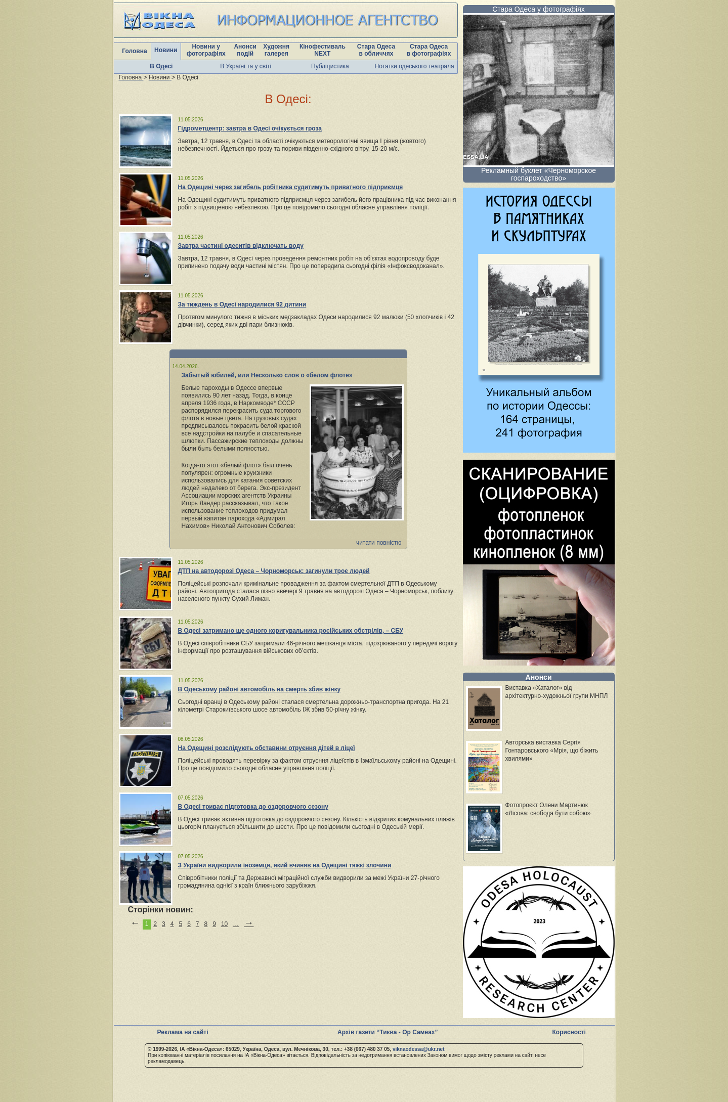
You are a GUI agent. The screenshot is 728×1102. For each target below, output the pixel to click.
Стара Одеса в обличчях (376, 50)
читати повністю (379, 542)
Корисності (569, 1032)
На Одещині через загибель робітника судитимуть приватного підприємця (290, 187)
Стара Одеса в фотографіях (429, 50)
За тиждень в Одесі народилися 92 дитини (242, 304)
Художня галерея (276, 50)
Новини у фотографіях (206, 50)
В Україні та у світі (245, 66)
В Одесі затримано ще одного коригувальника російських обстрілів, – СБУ (291, 630)
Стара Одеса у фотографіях (538, 9)
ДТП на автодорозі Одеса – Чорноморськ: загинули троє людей (274, 571)
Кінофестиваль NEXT (322, 50)
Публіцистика (330, 66)
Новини (165, 50)
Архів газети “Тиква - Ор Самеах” (387, 1032)
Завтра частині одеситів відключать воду (241, 245)
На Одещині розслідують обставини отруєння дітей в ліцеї (266, 748)
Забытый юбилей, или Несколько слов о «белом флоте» (267, 375)
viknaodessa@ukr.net (419, 1049)
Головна (134, 51)
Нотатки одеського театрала (414, 66)
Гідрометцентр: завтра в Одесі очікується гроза (250, 128)
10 (224, 924)
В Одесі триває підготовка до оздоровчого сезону (253, 806)
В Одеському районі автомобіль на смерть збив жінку (259, 689)
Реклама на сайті (182, 1032)
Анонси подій (245, 50)
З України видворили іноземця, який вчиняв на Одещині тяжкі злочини (285, 865)
